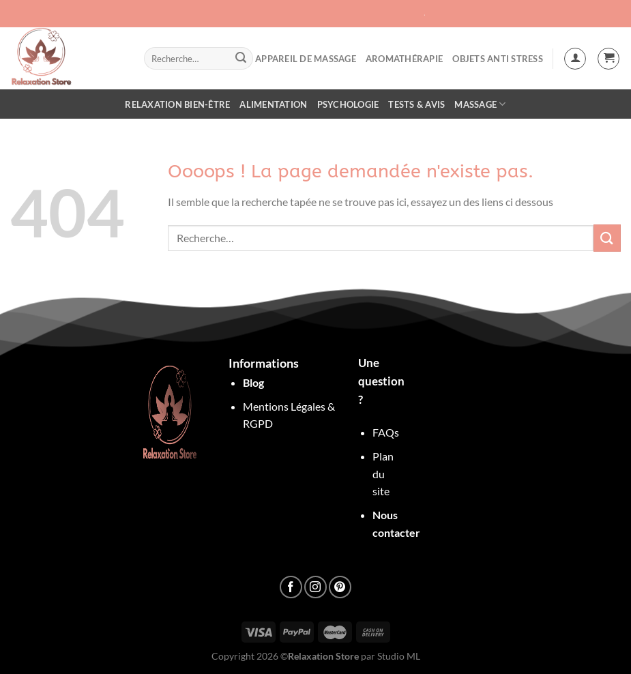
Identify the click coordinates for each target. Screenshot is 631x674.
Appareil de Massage (305, 58)
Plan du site (383, 473)
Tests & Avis (416, 104)
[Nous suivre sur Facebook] (291, 587)
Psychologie (348, 104)
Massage (479, 104)
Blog (253, 382)
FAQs (385, 432)
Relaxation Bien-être (177, 104)
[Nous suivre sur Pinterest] (340, 587)
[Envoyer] (240, 58)
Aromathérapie (404, 58)
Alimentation (273, 104)
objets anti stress (497, 58)
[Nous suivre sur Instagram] (315, 587)
